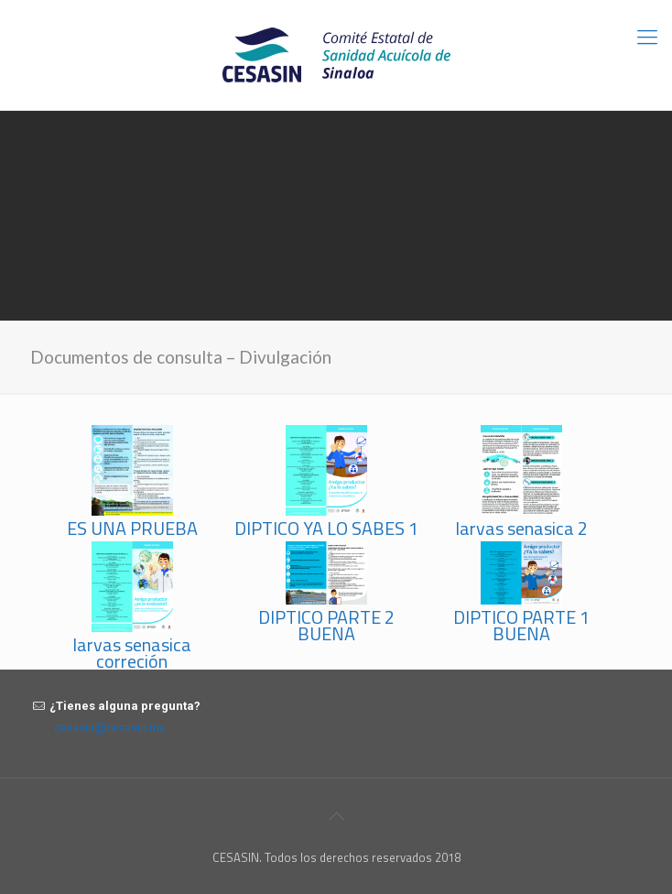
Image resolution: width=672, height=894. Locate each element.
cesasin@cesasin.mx (109, 727)
